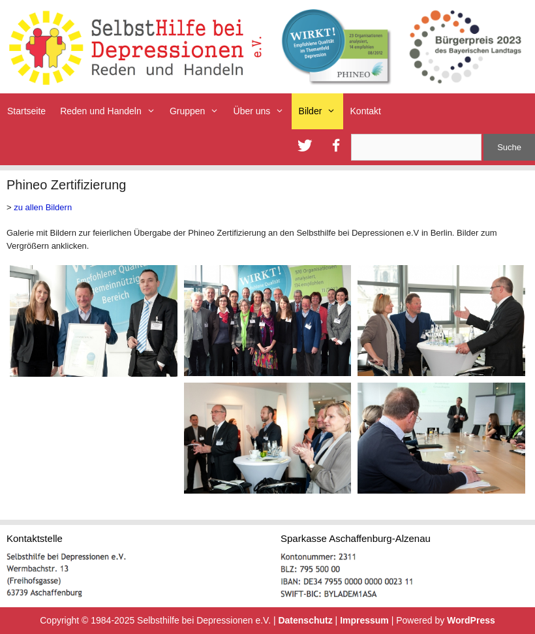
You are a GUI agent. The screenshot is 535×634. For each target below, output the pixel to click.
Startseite (26, 111)
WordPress (471, 620)
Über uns (263, 111)
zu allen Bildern (43, 207)
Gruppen (198, 111)
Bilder (321, 111)
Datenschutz (305, 620)
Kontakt (365, 111)
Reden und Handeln (111, 111)
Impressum (364, 620)
